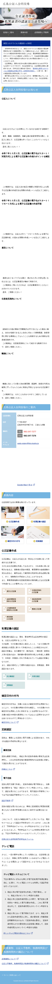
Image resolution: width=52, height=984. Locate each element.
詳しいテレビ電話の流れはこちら (17, 933)
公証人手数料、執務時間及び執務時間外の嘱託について (24, 964)
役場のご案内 (8, 32)
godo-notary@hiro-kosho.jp (28, 443)
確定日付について (9, 722)
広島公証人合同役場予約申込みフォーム (18, 839)
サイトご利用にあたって (12, 975)
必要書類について (9, 959)
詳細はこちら (7, 769)
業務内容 (24, 32)
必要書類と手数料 (42, 32)
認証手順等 (6, 801)
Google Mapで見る (24, 485)
